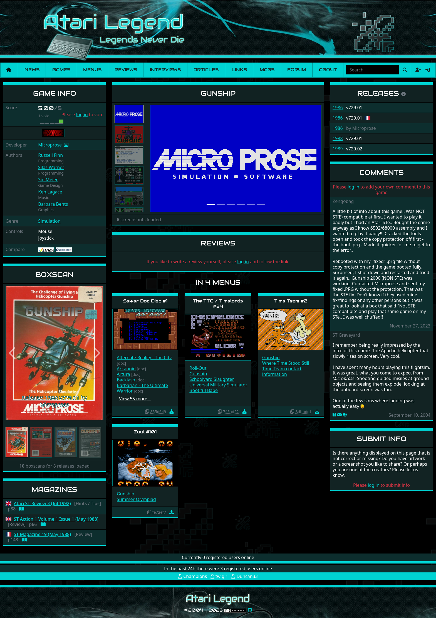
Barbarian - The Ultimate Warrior (142, 388)
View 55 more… (135, 399)
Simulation (49, 221)
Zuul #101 (145, 432)
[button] (13, 353)
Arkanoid (126, 369)
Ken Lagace (50, 192)
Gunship (198, 374)
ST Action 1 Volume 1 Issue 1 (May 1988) (56, 519)
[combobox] (372, 70)
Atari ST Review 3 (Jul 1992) (42, 503)
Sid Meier (48, 180)
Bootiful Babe (203, 390)
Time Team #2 (290, 301)
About (328, 70)
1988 (338, 138)
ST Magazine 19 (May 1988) (42, 534)
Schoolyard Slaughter (211, 379)
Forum (296, 70)
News (31, 70)
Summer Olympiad (136, 499)
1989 (338, 149)
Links (239, 70)
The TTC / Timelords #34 (218, 303)
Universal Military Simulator (218, 385)
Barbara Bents (53, 204)
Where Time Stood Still (285, 363)
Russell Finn (50, 155)
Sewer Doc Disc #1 (145, 301)
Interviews (165, 70)
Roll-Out (197, 368)
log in (82, 114)
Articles (206, 70)
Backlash (126, 380)
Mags (267, 70)
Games (61, 70)
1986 (338, 108)
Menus (92, 70)
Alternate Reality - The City (144, 357)
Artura (123, 374)
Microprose (50, 145)
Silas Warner (51, 167)
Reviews (126, 70)
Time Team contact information (282, 371)
